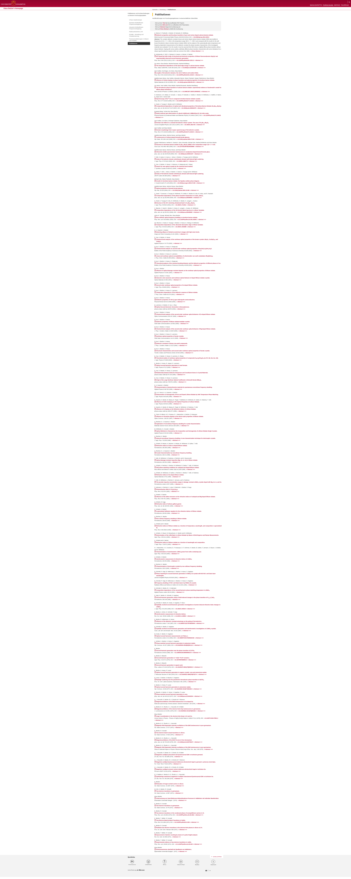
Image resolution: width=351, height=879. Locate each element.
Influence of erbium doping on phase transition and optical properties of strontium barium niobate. (185, 80)
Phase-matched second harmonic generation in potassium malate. (176, 643)
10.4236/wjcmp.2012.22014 (201, 37)
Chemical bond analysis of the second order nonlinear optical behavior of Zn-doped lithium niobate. (185, 314)
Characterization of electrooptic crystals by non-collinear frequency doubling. (179, 566)
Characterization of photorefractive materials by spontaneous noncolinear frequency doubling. (184, 387)
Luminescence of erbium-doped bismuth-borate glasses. (173, 137)
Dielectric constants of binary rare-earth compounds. (172, 343)
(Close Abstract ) (197, 51)
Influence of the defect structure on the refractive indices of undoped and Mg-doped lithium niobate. (185, 496)
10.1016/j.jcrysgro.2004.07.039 (186, 183)
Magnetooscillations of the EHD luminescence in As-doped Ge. (174, 701)
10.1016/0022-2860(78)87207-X (188, 674)
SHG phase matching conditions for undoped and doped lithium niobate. (177, 467)
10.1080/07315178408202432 (186, 638)
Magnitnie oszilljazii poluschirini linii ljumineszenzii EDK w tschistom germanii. (179, 754)
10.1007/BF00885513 (181, 660)
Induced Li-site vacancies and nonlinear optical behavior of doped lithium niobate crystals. (183, 278)
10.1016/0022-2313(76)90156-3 (187, 711)
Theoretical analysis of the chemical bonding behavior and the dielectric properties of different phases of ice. (188, 263)
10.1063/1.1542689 (181, 226)
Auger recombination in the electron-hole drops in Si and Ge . (174, 716)
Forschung (328, 5)
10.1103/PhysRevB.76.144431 (212, 115)
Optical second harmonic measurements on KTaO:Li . (172, 636)
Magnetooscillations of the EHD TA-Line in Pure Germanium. (174, 740)
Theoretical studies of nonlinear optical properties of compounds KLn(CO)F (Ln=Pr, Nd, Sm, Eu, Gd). (187, 358)
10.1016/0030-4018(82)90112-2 (184, 645)
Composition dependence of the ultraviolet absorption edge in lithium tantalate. (179, 224)
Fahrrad (345, 5)
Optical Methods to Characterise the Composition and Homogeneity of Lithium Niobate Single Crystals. (186, 431)
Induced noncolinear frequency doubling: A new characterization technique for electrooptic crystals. (186, 438)
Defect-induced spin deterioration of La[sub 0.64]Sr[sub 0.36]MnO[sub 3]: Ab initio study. (182, 113)
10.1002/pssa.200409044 (185, 197)
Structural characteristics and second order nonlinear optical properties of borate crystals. (183, 350)
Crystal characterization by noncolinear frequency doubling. (174, 453)
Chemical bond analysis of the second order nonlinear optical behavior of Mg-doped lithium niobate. (186, 329)
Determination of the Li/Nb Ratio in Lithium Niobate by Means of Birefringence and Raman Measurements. (187, 535)
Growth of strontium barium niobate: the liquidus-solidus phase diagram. (178, 181)
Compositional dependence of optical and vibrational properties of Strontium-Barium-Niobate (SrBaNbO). (188, 106)
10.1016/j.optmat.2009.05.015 (186, 82)
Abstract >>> (199, 60)
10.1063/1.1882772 (182, 161)
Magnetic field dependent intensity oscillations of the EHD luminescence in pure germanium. (183, 747)
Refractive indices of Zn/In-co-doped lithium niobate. (171, 445)
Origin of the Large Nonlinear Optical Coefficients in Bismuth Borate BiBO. (178, 380)
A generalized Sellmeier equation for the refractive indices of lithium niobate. (179, 511)
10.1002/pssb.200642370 (189, 108)
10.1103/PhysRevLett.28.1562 (185, 815)
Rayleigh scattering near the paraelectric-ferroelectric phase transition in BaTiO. (180, 680)
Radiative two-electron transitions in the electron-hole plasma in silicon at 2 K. (179, 827)
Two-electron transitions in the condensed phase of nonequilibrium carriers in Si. (180, 813)
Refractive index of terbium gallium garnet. (169, 504)
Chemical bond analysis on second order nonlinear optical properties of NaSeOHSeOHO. (184, 249)
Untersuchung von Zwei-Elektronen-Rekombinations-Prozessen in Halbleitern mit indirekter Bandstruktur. (187, 798)
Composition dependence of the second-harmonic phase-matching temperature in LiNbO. (183, 590)
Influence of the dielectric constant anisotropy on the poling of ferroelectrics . (179, 621)
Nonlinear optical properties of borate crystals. (170, 336)
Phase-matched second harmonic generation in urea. (172, 694)
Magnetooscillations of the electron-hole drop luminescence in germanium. (178, 709)
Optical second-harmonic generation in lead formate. (172, 365)
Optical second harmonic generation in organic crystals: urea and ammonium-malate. (181, 672)
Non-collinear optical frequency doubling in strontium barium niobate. (177, 217)
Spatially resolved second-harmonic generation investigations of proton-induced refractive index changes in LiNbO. (188, 606)
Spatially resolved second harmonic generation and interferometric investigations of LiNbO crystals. (186, 628)
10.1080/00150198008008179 (183, 652)
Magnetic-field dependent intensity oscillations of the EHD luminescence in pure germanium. (183, 725)
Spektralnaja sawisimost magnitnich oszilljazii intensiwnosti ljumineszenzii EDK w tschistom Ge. (184, 776)
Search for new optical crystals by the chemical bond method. (174, 166)
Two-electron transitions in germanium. (168, 791)
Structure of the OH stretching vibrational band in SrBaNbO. (175, 203)
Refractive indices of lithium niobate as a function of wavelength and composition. (180, 542)
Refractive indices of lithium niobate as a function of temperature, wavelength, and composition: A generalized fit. (189, 527)
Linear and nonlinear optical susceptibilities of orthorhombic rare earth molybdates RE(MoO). (184, 256)
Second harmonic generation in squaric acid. (169, 665)
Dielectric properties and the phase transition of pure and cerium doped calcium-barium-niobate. (184, 35)
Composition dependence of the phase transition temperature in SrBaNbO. (179, 196)
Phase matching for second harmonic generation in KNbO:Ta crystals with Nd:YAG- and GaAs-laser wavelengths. (186, 574)
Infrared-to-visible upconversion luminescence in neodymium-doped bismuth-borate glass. (183, 152)
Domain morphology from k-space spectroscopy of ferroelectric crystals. (177, 130)
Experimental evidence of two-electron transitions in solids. (173, 842)
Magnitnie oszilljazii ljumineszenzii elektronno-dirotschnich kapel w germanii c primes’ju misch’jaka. (186, 762)
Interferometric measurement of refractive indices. (171, 614)
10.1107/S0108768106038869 (186, 146)
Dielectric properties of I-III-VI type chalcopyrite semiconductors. (175, 300)
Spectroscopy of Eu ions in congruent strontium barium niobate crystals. (178, 98)
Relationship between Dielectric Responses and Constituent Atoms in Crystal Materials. (182, 372)
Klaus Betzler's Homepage (13, 8)
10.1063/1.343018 (181, 608)
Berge (337, 5)
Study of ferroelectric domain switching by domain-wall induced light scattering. (180, 159)
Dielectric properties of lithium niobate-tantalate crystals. (173, 321)
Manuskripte (316, 5)
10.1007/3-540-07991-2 (211, 718)
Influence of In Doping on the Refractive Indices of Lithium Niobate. (176, 409)
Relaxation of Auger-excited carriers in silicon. (170, 784)
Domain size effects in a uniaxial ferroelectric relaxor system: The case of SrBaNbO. (182, 123)
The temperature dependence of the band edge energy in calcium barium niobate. (180, 65)
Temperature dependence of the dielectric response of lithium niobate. (177, 292)
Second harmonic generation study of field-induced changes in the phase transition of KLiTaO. (185, 597)
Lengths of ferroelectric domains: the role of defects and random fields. (177, 73)
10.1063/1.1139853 (180, 616)
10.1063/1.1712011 (181, 205)
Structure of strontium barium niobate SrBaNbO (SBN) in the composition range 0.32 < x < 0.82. (186, 144)
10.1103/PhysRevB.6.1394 (182, 822)
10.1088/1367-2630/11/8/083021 (191, 91)
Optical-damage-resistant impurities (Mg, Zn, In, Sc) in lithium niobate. (177, 460)
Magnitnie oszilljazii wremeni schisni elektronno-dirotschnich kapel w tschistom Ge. (181, 769)
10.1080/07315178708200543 (186, 623)
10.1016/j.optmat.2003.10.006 (181, 190)
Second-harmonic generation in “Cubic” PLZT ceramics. (173, 658)
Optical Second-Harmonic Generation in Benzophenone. (172, 307)
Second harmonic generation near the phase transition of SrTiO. (175, 650)
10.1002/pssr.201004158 (189, 67)
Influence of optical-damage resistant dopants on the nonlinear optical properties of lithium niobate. (185, 270)
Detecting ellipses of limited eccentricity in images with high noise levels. (178, 232)
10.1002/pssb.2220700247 (185, 742)
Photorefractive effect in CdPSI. (167, 489)
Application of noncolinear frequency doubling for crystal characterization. (178, 423)
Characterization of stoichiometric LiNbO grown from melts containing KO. (179, 552)
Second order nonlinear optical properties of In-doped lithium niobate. (177, 285)
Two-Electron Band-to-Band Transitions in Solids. (171, 820)
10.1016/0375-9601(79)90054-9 (184, 667)
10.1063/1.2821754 (190, 124)
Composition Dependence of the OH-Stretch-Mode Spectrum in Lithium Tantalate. (180, 210)
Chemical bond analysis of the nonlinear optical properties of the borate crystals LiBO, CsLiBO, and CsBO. (187, 240)
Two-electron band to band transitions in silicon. (170, 732)
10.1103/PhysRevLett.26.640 (184, 844)
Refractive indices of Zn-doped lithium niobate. (170, 475)
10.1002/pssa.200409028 (185, 212)
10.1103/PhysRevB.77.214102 (185, 101)
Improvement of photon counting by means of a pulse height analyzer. (177, 835)
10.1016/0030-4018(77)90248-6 (183, 689)
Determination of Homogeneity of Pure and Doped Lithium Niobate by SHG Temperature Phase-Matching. (187, 394)
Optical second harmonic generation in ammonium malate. (173, 687)
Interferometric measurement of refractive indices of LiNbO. (174, 559)
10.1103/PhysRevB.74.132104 (185, 132)
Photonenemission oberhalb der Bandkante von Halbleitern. (174, 849)
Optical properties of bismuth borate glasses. (169, 188)
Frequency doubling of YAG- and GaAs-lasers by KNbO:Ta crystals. (176, 583)
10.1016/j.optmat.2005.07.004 (185, 139)
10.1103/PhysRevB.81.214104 (185, 75)
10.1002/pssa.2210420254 (185, 696)
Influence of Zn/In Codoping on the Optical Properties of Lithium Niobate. (178, 402)
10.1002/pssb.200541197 (186, 154)
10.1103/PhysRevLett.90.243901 (187, 219)
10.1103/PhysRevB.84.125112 (185, 60)
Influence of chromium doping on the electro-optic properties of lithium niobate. (179, 416)
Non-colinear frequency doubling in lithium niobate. (171, 518)
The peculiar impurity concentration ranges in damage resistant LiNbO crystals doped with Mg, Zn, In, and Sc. (189, 482)
